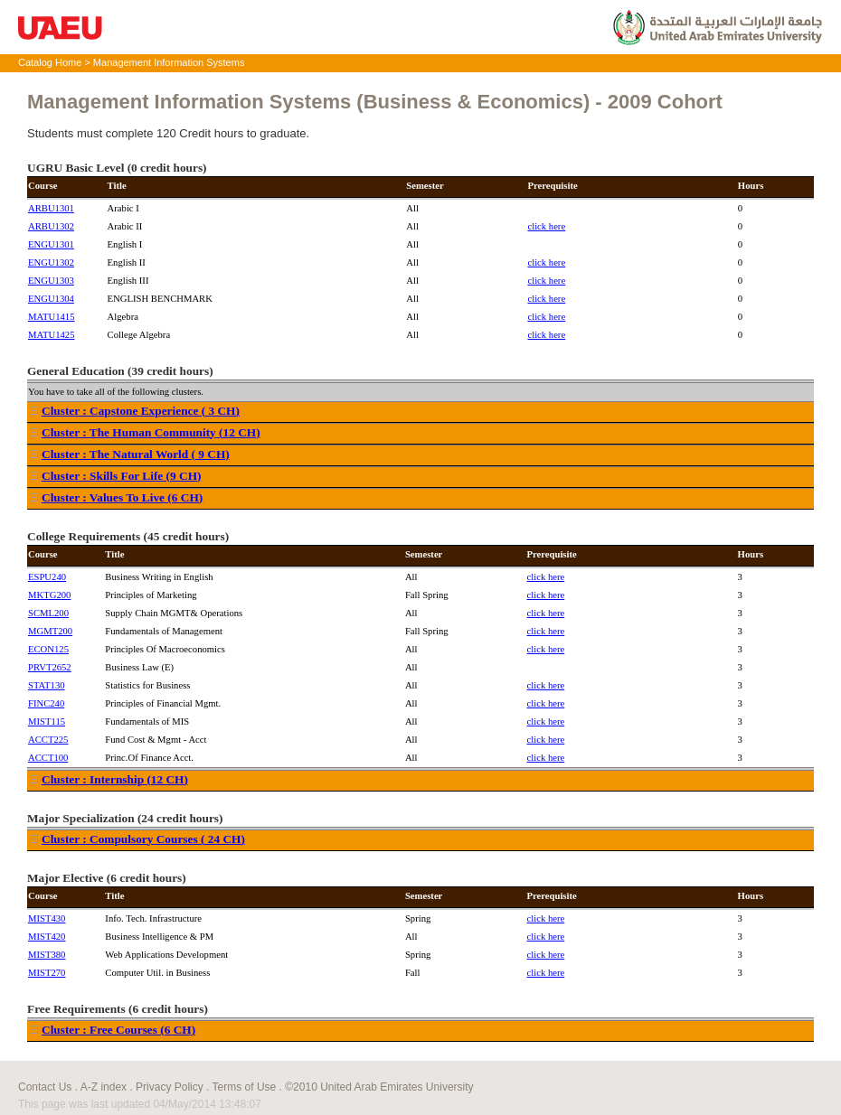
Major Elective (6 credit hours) (106, 878)
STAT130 (46, 685)
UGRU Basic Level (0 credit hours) (117, 167)
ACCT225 (48, 740)
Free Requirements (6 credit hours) (117, 1009)
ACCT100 (48, 758)
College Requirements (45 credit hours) (128, 536)
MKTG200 (49, 595)
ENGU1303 (51, 281)
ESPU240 (47, 577)
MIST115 (46, 721)
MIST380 (46, 955)
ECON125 (48, 649)
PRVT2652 (49, 667)
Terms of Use (245, 1087)
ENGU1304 (51, 299)
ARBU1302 (51, 226)
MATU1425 (51, 335)
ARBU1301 (51, 208)
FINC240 (46, 703)
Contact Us (44, 1087)
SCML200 (48, 613)
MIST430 (46, 918)
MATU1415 (51, 317)
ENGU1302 (51, 262)
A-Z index (103, 1087)
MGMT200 (50, 631)
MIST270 (46, 973)
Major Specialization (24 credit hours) (124, 818)
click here (546, 226)
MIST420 (46, 937)
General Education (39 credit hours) (120, 371)
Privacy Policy (169, 1087)
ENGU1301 (51, 244)
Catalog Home (49, 62)
